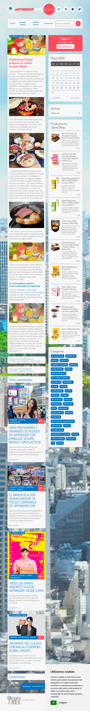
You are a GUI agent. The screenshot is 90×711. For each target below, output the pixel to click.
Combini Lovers (36, 23)
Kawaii (55, 395)
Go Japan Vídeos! (60, 378)
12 (62, 78)
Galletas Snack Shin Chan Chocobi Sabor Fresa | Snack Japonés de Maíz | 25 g (70, 157)
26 (62, 87)
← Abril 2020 (55, 98)
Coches (64, 360)
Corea (13, 489)
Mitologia (57, 399)
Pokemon (63, 408)
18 (57, 83)
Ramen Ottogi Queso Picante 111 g (69, 268)
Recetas (56, 417)
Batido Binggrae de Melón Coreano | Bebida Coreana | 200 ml (70, 202)
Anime (55, 360)
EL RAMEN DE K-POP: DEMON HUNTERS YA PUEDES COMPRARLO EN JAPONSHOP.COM (22, 500)
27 (66, 87)
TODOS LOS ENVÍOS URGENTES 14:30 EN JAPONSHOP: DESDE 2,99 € (26, 587)
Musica (68, 399)
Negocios (56, 404)
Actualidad (57, 356)
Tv (53, 443)
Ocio (54, 408)
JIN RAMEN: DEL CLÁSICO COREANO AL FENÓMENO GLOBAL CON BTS (25, 647)
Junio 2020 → (75, 98)
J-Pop (54, 386)
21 (70, 83)
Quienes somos (28, 700)
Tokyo (75, 434)
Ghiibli (15, 371)
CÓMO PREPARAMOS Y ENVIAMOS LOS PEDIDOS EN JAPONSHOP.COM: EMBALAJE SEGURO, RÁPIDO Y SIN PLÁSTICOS (25, 434)
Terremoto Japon (60, 434)
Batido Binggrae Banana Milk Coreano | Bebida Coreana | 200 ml (70, 180)
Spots (67, 426)
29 (74, 87)
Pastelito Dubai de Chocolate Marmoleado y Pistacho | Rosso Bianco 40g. (70, 245)
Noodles (22, 371)
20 (66, 83)
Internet (68, 382)
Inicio (12, 23)
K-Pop (68, 391)
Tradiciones (58, 439)
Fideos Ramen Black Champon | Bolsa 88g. (70, 222)
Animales (70, 356)
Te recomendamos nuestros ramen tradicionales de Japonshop (24, 284)
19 (62, 83)
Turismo (71, 439)
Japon (63, 386)
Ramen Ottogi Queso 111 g (71, 329)
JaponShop (49, 9)
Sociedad (56, 426)
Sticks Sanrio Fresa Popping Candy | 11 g (69, 288)
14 (70, 78)
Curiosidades (23, 361)
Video (60, 443)
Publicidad (57, 413)
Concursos (57, 369)
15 (74, 78)
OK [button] (53, 703)
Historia (56, 382)
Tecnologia (57, 430)
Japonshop (48, 23)
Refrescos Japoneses (63, 421)
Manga (64, 395)
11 (57, 78)
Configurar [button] (63, 703)
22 (74, 83)
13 (66, 78)
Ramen (31, 371)
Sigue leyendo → (14, 459)
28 (70, 87)
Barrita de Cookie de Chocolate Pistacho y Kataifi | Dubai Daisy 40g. (71, 135)
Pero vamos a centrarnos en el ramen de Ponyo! (25, 232)
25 (57, 87)
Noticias (68, 404)
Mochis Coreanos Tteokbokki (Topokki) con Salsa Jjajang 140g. (70, 309)
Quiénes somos (22, 23)
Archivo (55, 108)
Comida (12, 361)
